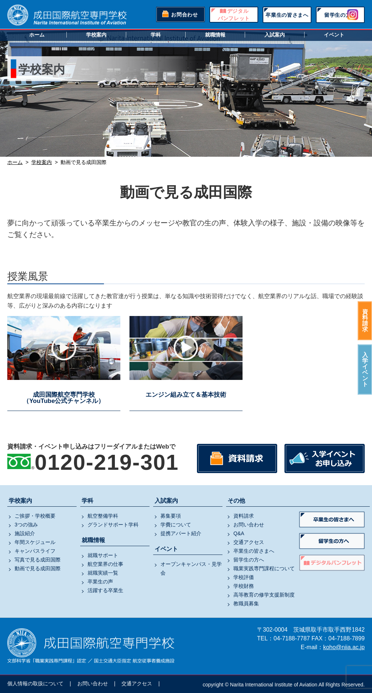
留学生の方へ (340, 15)
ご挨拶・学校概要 (35, 516)
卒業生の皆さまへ (287, 15)
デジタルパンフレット (234, 14)
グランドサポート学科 (113, 525)
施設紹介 (25, 533)
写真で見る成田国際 (38, 560)
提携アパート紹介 (180, 533)
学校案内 (96, 35)
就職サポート (103, 555)
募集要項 (170, 516)
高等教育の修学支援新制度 (264, 595)
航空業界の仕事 (105, 564)
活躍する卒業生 (105, 590)
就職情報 (215, 35)
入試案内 (274, 35)
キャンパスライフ (35, 551)
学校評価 (243, 577)
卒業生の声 (100, 582)
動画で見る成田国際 (38, 568)
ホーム (36, 35)
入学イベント (365, 369)
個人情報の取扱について (35, 683)
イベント (334, 35)
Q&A (238, 533)
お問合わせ (184, 15)
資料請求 (365, 320)
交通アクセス (248, 542)
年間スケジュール (35, 542)
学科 (156, 35)
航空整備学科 (103, 516)
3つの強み (26, 525)
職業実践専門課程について (264, 568)
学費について (175, 525)
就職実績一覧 (103, 573)
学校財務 (243, 586)
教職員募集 (246, 603)
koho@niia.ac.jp (344, 647)
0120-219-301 (107, 462)
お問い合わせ (248, 525)
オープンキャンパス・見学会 (191, 568)
